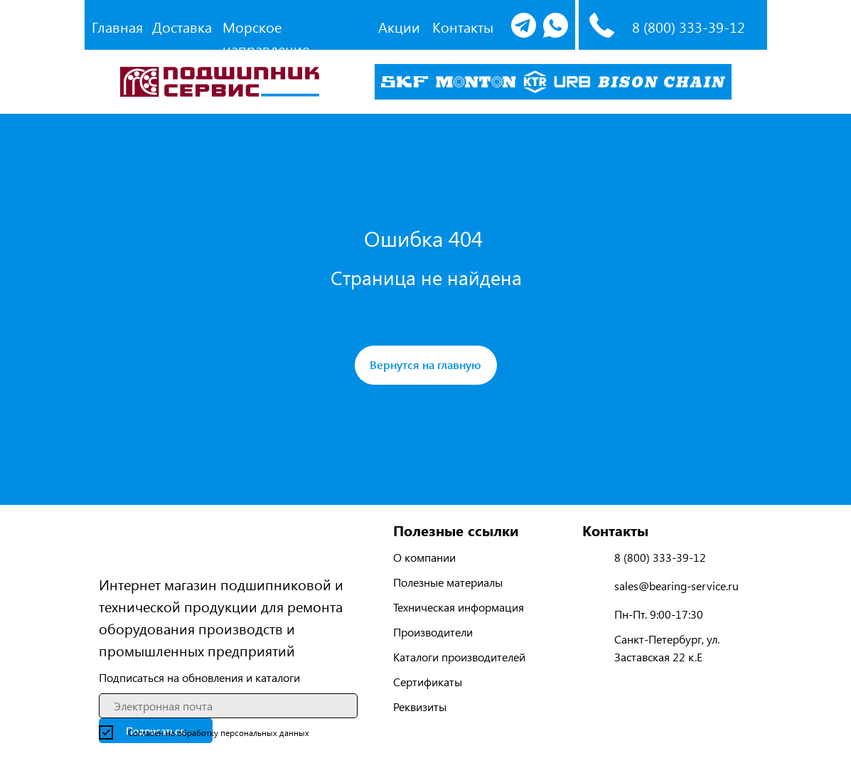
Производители (433, 631)
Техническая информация (458, 606)
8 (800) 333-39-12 (688, 26)
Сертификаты (427, 681)
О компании (424, 557)
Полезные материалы (448, 582)
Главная (117, 26)
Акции (399, 26)
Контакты (462, 26)
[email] (228, 705)
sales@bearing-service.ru (676, 585)
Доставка (182, 26)
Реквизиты (419, 706)
